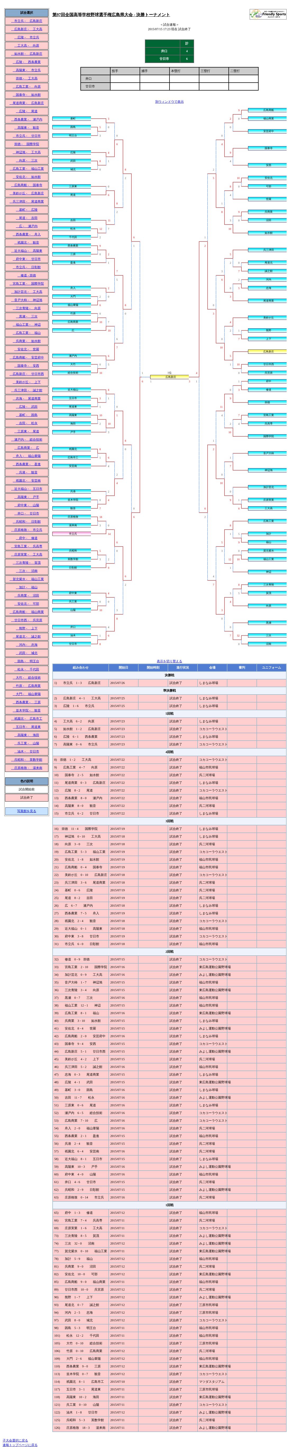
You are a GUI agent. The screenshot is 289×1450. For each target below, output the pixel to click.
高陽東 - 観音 (26, 127)
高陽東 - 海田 (26, 735)
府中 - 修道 (27, 538)
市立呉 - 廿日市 (27, 136)
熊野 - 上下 (27, 628)
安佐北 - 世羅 (26, 349)
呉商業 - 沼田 (26, 595)
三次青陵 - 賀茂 (27, 563)
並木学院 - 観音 (27, 710)
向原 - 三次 (27, 160)
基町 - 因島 (27, 415)
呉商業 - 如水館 (27, 341)
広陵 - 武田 (27, 407)
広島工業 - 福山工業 (27, 169)
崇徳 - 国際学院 (26, 144)
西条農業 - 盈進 (27, 464)
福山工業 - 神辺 (27, 324)
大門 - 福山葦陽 (27, 694)
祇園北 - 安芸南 (27, 480)
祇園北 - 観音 (26, 242)
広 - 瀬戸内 (27, 226)
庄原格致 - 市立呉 (26, 530)
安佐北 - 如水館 (27, 177)
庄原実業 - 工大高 (26, 554)
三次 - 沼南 (27, 571)
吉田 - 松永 (27, 423)
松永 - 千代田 (26, 669)
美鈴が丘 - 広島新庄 (27, 193)
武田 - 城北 (27, 653)
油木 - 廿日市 (26, 751)
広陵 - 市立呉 (26, 37)
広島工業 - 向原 (27, 86)
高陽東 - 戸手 (26, 497)
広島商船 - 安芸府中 (27, 357)
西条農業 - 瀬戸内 (26, 119)
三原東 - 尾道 (26, 431)
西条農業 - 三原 (27, 702)
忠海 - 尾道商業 (27, 398)
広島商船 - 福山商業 (27, 612)
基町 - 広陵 (27, 210)
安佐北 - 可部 (26, 604)
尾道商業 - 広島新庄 (27, 103)
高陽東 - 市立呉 (27, 70)
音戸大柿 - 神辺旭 (26, 300)
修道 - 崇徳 (26, 275)
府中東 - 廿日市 (27, 259)
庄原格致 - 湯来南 (26, 768)
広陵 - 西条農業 (27, 62)
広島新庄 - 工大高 (26, 29)
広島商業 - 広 (26, 448)
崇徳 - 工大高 (27, 78)
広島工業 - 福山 (27, 333)
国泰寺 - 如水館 (27, 95)
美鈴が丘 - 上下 (27, 382)
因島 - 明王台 (26, 661)
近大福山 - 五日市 (26, 489)
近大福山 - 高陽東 (26, 251)
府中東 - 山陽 (26, 505)
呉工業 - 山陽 (26, 743)
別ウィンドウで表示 (169, 102)
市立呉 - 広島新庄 (26, 21)
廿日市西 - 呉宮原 (26, 620)
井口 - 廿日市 (26, 513)
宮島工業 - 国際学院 (27, 283)
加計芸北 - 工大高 (26, 292)
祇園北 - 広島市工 (26, 718)
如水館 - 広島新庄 (26, 54)
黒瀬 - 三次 (27, 316)
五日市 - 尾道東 (27, 727)
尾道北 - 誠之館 (27, 636)
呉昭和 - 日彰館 (27, 521)
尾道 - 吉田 (27, 218)
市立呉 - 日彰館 (27, 267)
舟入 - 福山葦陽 (27, 456)
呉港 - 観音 (27, 472)
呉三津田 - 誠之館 (26, 390)
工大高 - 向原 (26, 45)
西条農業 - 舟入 (27, 234)
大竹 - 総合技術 (27, 677)
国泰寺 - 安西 (26, 366)
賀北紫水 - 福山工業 (27, 579)
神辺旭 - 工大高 (27, 152)
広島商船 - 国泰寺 (26, 185)
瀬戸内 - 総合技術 (26, 439)
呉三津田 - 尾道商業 (27, 201)
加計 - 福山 (27, 587)
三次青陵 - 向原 (27, 308)
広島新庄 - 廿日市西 (27, 374)
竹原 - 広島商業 (27, 686)
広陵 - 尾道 (27, 111)
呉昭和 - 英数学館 (26, 760)
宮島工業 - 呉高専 (26, 546)
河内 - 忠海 (27, 645)
